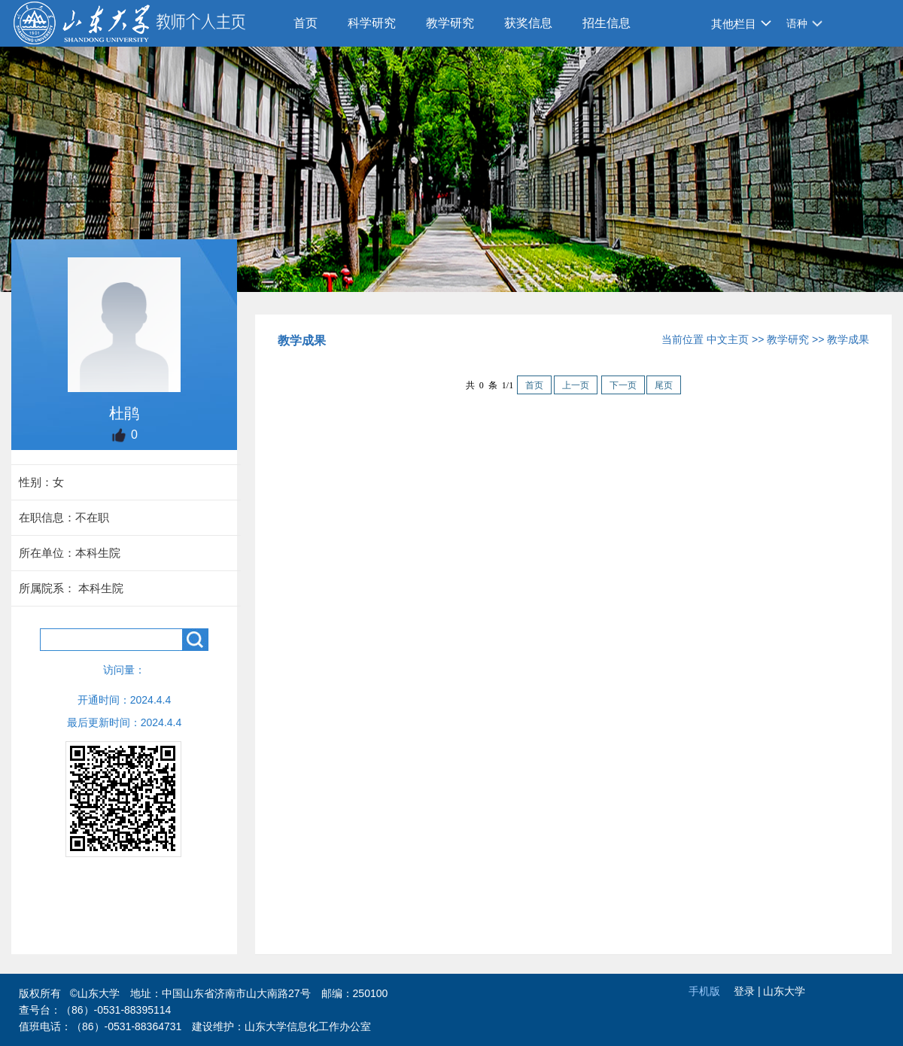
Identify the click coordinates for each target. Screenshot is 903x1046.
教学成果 (848, 339)
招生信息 (606, 23)
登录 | (748, 991)
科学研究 (372, 23)
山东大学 (784, 991)
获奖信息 (528, 23)
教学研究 (450, 23)
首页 (305, 23)
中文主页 (728, 339)
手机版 (704, 991)
